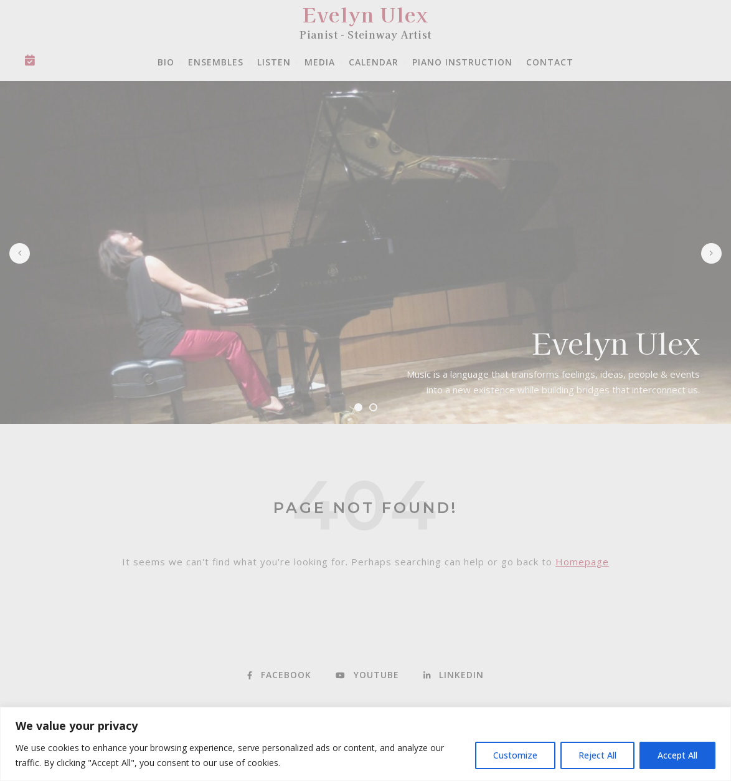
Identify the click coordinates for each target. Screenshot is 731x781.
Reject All (597, 755)
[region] (365, 744)
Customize (515, 755)
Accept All (677, 755)
